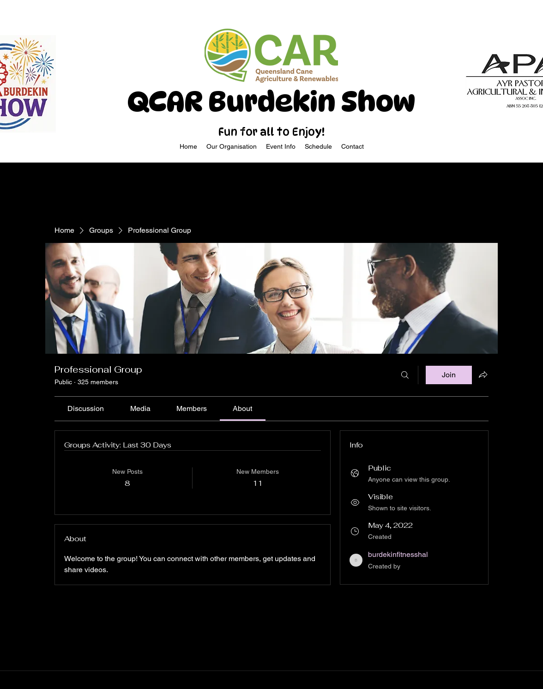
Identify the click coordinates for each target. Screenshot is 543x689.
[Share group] (483, 374)
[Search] (404, 375)
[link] (85, 408)
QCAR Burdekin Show (271, 101)
